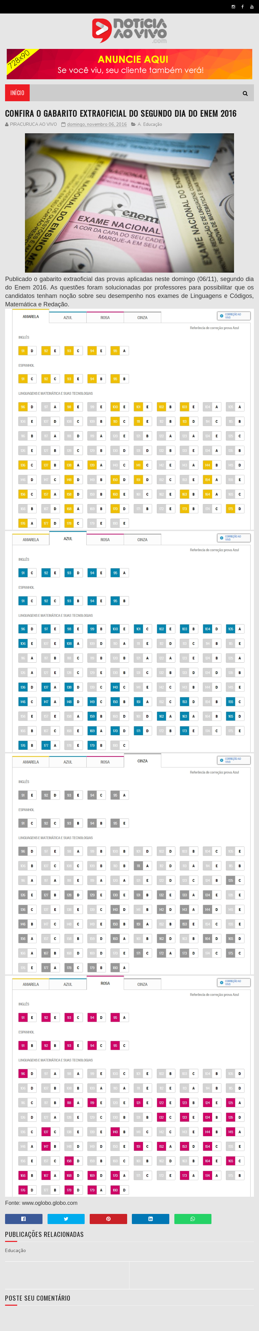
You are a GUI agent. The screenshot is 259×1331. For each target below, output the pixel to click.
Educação (152, 124)
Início (17, 93)
